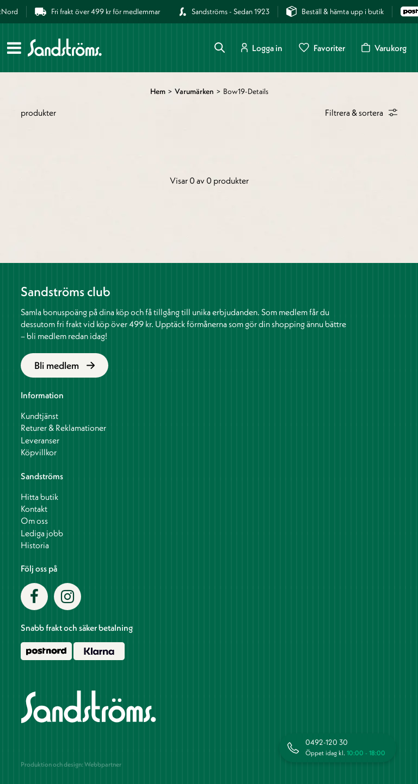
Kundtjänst (39, 415)
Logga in (261, 47)
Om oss (34, 520)
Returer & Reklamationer (63, 427)
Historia (35, 545)
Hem (157, 91)
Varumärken (194, 91)
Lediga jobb (42, 533)
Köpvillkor (39, 452)
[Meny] (14, 48)
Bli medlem (64, 365)
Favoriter (322, 47)
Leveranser (40, 440)
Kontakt (34, 508)
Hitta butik (39, 496)
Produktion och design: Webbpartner (71, 764)
